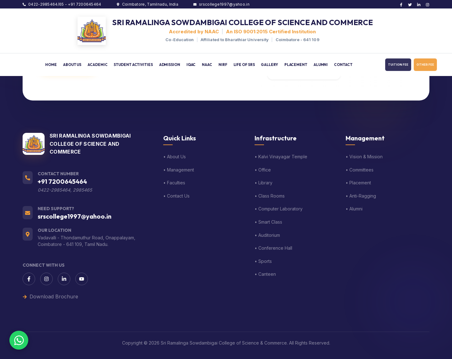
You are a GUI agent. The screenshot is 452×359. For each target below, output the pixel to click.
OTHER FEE (425, 64)
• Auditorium (267, 235)
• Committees (360, 169)
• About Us (174, 156)
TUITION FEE (398, 64)
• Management (178, 169)
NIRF (222, 64)
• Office (263, 169)
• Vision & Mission (364, 156)
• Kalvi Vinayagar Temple (281, 156)
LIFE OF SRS (244, 64)
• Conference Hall (273, 248)
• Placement (358, 182)
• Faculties (174, 182)
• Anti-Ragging (361, 196)
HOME (51, 64)
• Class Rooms (270, 196)
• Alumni (354, 208)
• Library (263, 182)
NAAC (207, 64)
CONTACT (343, 64)
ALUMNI (321, 64)
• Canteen (265, 274)
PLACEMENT (295, 64)
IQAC (191, 64)
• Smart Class (268, 222)
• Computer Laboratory (279, 208)
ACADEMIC (97, 64)
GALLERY (269, 64)
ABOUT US (72, 64)
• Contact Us (176, 196)
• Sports (263, 261)
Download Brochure (50, 296)
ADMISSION (169, 64)
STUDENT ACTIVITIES (133, 64)
